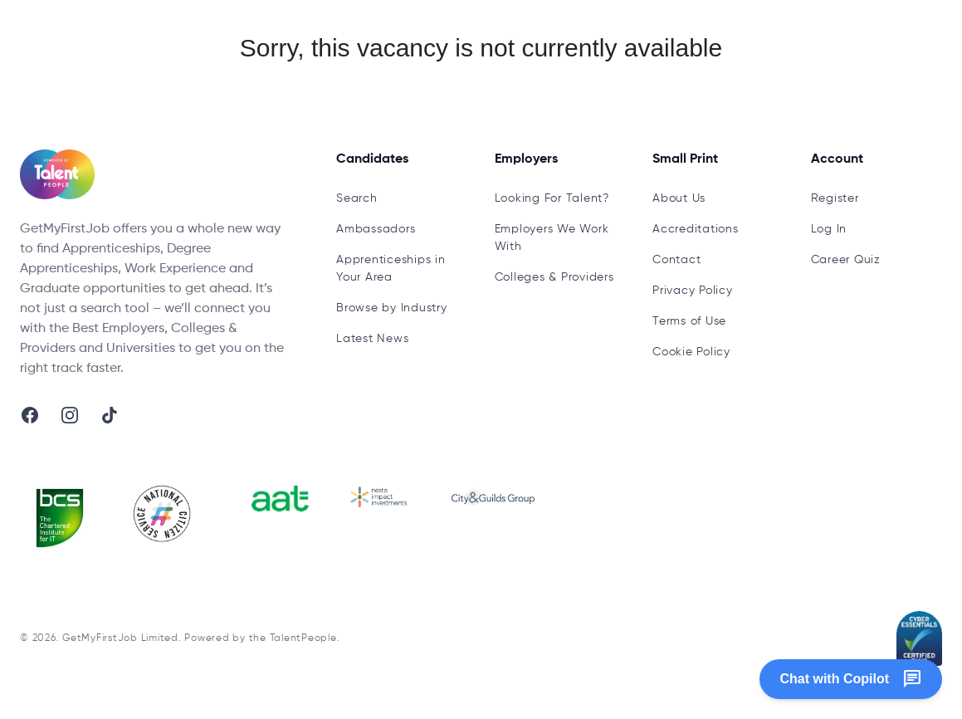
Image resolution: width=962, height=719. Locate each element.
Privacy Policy (692, 290)
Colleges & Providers (554, 277)
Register (835, 198)
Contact (676, 260)
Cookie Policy (691, 352)
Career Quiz (846, 260)
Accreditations (695, 229)
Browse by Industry (391, 308)
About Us (679, 198)
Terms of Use (689, 321)
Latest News (372, 339)
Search (357, 198)
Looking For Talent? (552, 198)
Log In (829, 229)
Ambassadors (375, 229)
